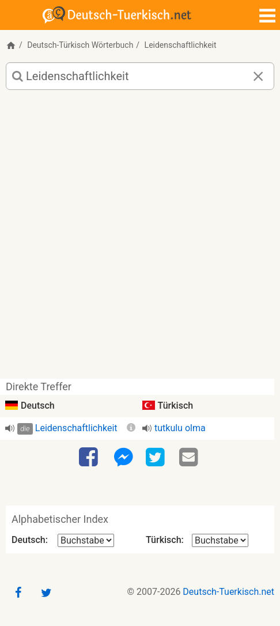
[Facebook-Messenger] (123, 458)
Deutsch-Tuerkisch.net (228, 591)
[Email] (190, 458)
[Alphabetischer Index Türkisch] (220, 540)
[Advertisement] (140, 239)
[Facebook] (90, 458)
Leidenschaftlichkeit (76, 428)
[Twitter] (157, 458)
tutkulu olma (180, 428)
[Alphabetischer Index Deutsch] (86, 540)
